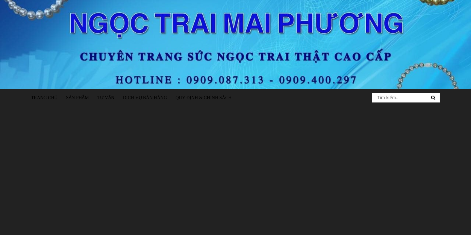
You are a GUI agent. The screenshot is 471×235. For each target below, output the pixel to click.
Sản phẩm (77, 97)
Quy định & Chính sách (203, 97)
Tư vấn (105, 97)
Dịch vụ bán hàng (145, 97)
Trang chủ (44, 97)
